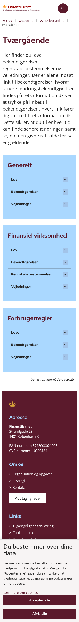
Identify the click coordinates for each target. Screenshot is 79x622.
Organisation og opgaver (32, 474)
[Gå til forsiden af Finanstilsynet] (27, 8)
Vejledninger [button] (21, 204)
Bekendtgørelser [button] (24, 192)
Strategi (19, 480)
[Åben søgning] (63, 8)
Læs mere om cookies (20, 592)
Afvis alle (39, 613)
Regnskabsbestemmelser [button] (31, 274)
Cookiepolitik (23, 532)
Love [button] (15, 332)
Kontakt (19, 487)
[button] (75, 8)
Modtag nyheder (27, 498)
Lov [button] (14, 179)
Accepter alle (39, 600)
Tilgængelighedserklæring (33, 526)
